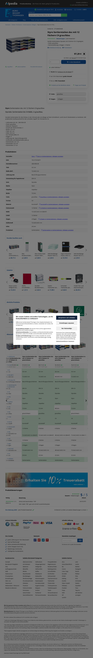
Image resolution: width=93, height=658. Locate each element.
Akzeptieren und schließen (66, 318)
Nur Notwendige (67, 328)
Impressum (71, 341)
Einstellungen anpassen (66, 323)
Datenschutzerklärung (62, 341)
